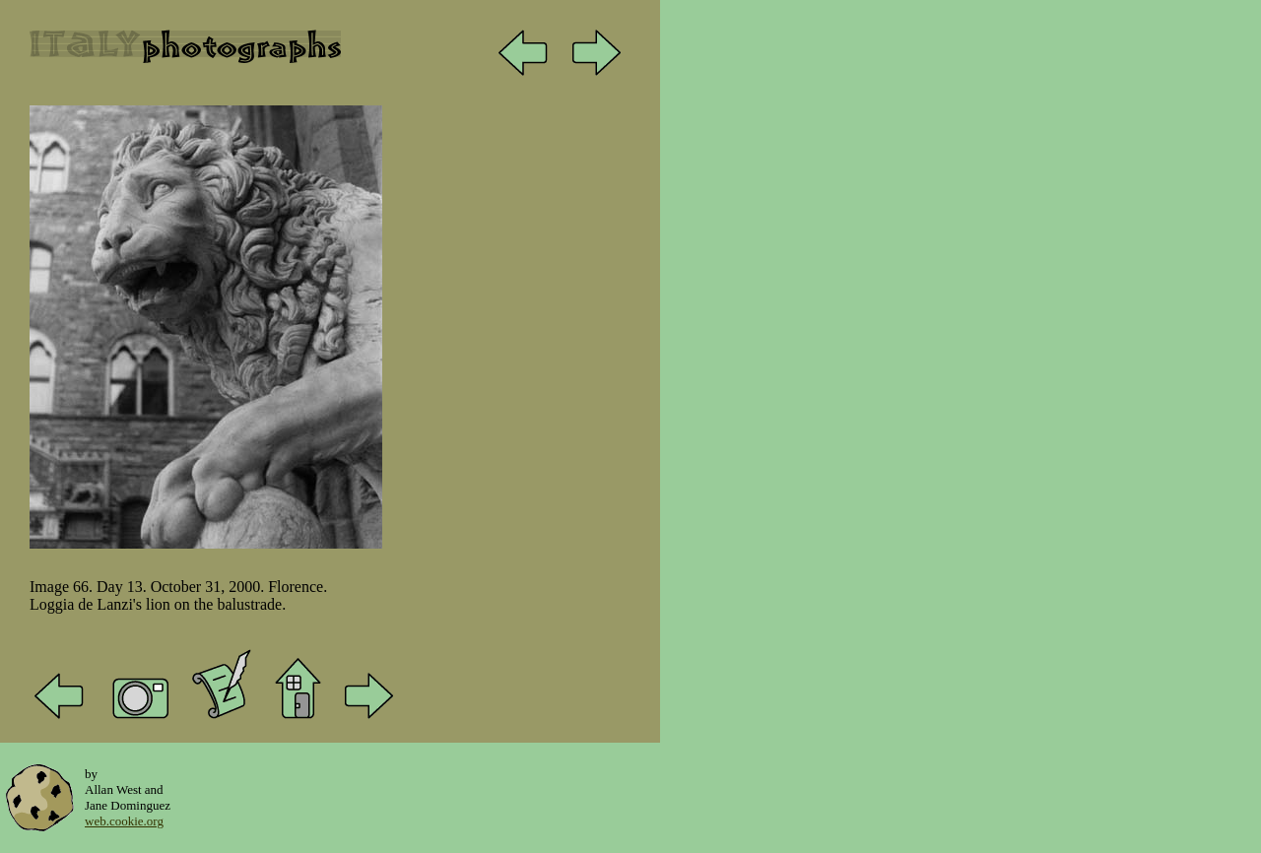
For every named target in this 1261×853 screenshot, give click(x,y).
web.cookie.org (124, 821)
